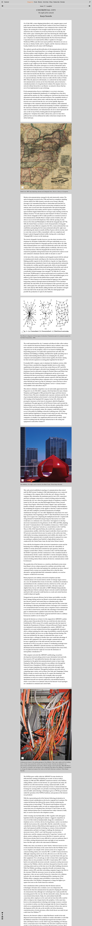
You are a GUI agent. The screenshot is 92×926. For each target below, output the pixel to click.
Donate (62, 2)
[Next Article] (89, 6)
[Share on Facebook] (2, 915)
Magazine (30, 2)
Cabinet (6, 2)
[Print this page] (2, 919)
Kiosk (35, 2)
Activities (45, 2)
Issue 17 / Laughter (46, 6)
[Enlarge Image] (22, 191)
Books (40, 2)
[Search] (89, 2)
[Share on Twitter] (2, 912)
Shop (51, 2)
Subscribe (56, 2)
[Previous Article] (3, 6)
